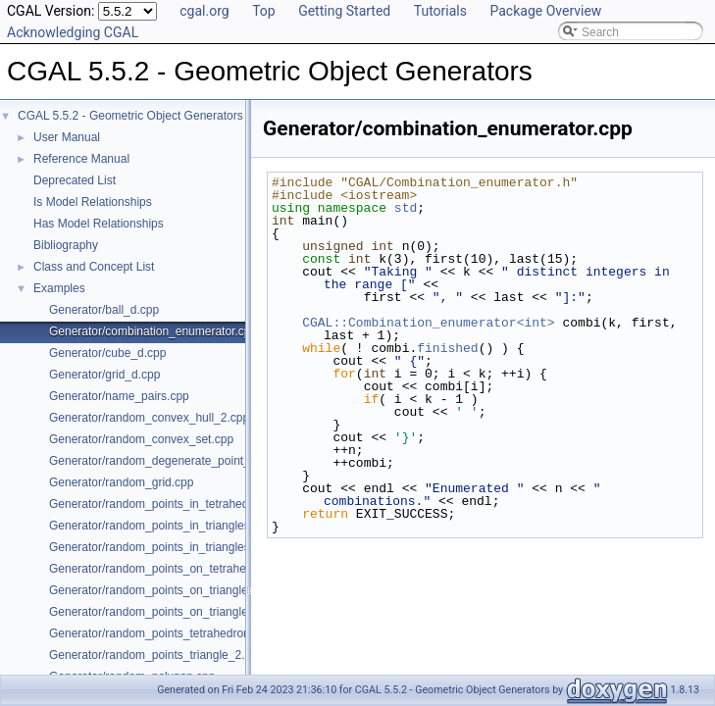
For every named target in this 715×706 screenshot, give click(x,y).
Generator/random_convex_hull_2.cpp (149, 418)
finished (447, 348)
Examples (59, 288)
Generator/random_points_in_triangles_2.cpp (167, 525)
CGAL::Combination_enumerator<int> (428, 322)
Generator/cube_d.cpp (107, 353)
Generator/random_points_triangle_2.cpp (156, 655)
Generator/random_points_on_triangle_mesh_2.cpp (184, 590)
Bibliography (65, 245)
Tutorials (440, 11)
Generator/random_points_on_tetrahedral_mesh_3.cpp (192, 569)
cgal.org (204, 11)
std (405, 208)
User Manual (66, 137)
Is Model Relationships (92, 202)
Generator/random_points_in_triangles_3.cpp (167, 547)
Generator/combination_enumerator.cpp (153, 331)
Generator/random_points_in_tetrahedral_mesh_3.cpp (190, 504)
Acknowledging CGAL (72, 32)
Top (264, 11)
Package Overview (545, 11)
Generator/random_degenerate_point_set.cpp (168, 461)
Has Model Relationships (98, 223)
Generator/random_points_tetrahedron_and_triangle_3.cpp (203, 633)
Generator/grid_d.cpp (104, 374)
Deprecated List (74, 180)
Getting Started (344, 11)
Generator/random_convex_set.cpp (141, 439)
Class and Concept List (93, 267)
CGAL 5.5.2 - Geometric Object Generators (130, 116)
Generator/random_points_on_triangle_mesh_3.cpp (184, 612)
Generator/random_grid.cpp (121, 482)
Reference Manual (81, 159)
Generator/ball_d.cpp (104, 310)
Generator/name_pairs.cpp (119, 396)
